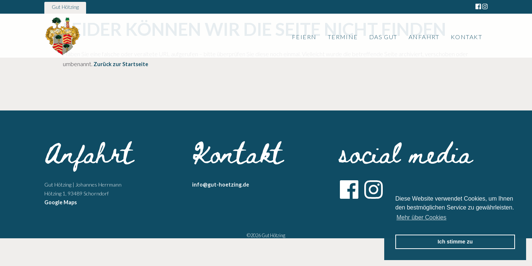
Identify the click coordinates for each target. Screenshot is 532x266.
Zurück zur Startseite (120, 64)
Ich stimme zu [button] (455, 242)
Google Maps (60, 202)
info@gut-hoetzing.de (220, 184)
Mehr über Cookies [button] (421, 217)
